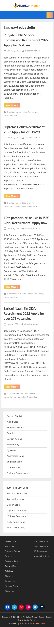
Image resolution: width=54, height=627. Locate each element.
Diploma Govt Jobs (16, 510)
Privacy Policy (11, 586)
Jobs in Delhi (28, 203)
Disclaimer (10, 591)
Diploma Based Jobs (17, 473)
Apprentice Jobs (15, 456)
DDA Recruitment (15, 393)
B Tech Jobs (13, 504)
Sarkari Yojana (11, 561)
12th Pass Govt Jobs (16, 294)
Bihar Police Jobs (16, 527)
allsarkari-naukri (32, 50)
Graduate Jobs (14, 112)
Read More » (13, 106)
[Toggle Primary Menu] (50, 15)
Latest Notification (12, 115)
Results (8, 556)
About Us (9, 576)
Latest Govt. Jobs (30, 112)
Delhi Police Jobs (16, 522)
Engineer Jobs (14, 461)
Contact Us (10, 581)
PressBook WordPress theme (32, 623)
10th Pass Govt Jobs (17, 487)
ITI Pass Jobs (14, 467)
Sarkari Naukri (14, 416)
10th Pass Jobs (41, 541)
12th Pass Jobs (41, 546)
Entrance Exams (12, 551)
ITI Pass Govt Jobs (16, 516)
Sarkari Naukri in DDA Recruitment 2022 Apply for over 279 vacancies (24, 313)
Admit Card (10, 546)
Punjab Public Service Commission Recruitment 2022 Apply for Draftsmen (26, 40)
